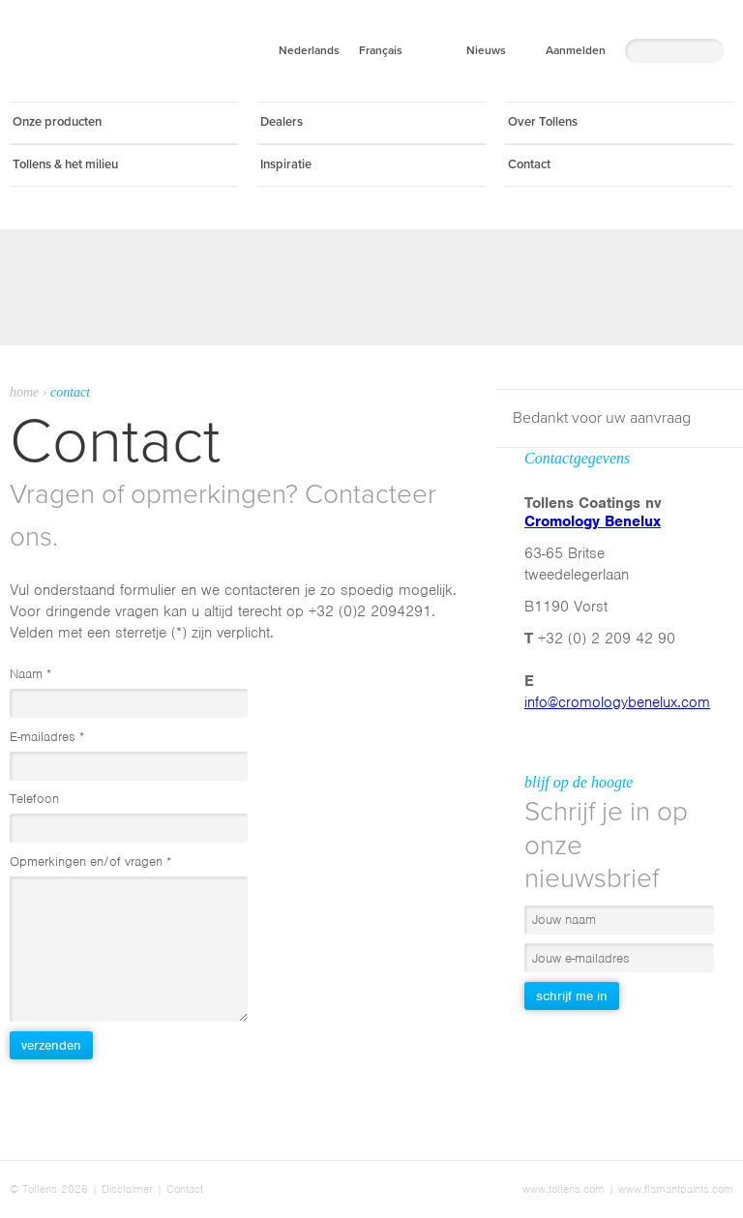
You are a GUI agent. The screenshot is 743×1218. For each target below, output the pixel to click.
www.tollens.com (563, 1189)
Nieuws (486, 50)
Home (24, 392)
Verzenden (51, 1045)
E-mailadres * (47, 736)
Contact (184, 1189)
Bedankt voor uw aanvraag (602, 418)
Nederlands (309, 50)
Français (380, 50)
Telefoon (34, 798)
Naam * (30, 674)
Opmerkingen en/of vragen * (90, 861)
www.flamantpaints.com (675, 1189)
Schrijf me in (572, 996)
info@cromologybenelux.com (617, 702)
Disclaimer (127, 1189)
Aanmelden (576, 50)
